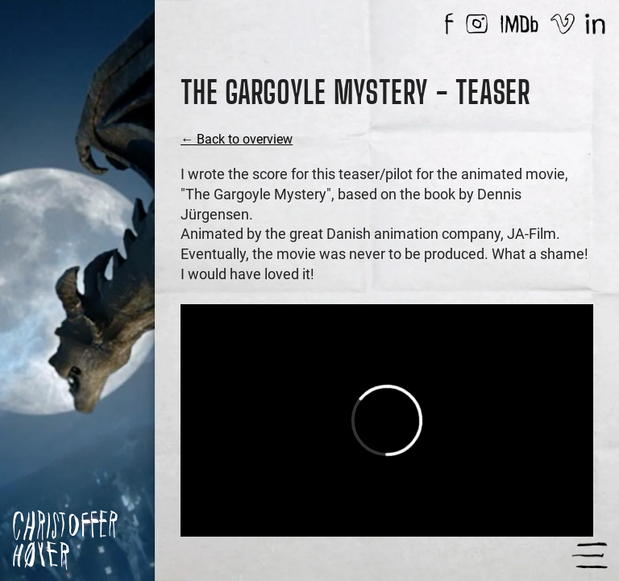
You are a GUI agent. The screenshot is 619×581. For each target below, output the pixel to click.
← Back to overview (237, 139)
